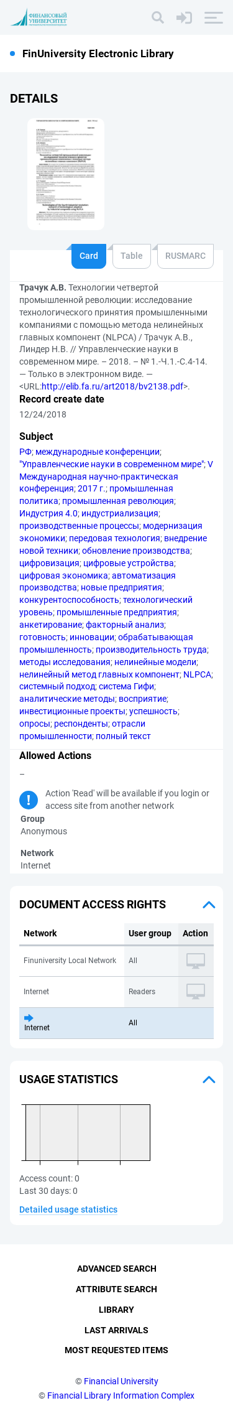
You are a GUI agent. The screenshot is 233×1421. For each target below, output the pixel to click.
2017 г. (92, 488)
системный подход (57, 686)
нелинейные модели (155, 662)
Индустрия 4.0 (48, 513)
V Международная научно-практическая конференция (116, 476)
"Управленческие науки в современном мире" (111, 464)
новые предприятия (121, 587)
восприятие (143, 699)
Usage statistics (68, 1079)
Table (132, 256)
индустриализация (119, 513)
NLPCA (197, 674)
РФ (25, 452)
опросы (34, 724)
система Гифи (126, 686)
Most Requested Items (116, 1350)
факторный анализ (125, 625)
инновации (92, 637)
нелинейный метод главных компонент (99, 674)
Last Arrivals (116, 1330)
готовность (42, 637)
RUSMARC (185, 256)
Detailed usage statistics (68, 1209)
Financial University (121, 1381)
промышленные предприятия (117, 612)
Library (116, 1310)
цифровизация (49, 563)
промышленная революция (118, 501)
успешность (153, 711)
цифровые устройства (128, 563)
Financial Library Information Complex (120, 1395)
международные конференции (97, 452)
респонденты (81, 724)
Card (89, 256)
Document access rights (92, 904)
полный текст (123, 736)
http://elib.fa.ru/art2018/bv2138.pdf (112, 386)
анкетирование (50, 625)
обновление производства (136, 551)
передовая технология (114, 538)
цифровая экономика (63, 575)
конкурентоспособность (69, 600)
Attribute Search (116, 1289)
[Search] (158, 17)
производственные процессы (79, 526)
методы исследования (65, 662)
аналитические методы (67, 699)
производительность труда (151, 650)
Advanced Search (117, 1269)
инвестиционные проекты (72, 711)
